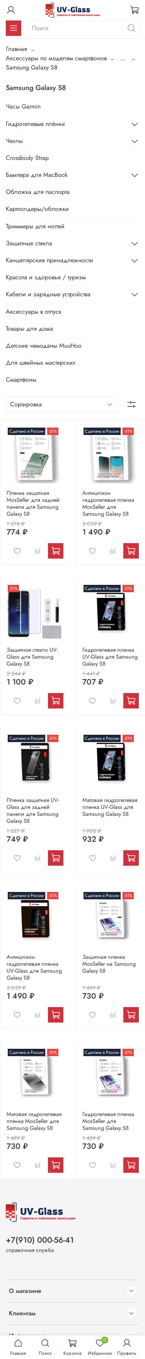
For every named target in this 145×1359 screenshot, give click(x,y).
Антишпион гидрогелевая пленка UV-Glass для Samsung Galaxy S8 (34, 967)
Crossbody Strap (27, 157)
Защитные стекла (29, 243)
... (123, 58)
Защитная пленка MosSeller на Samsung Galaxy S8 (109, 964)
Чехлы (14, 140)
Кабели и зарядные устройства (48, 294)
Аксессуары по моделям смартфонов (56, 58)
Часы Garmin (23, 106)
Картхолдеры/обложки (37, 208)
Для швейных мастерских (40, 362)
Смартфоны (21, 379)
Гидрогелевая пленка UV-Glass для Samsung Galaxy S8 (110, 657)
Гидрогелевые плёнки (35, 123)
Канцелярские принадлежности (49, 260)
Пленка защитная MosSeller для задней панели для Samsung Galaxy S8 (33, 503)
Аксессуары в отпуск (33, 311)
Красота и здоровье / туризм (46, 277)
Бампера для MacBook (37, 174)
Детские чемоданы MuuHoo (44, 345)
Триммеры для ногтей (35, 226)
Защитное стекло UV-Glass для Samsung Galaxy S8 (32, 657)
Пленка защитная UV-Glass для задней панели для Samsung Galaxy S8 (33, 810)
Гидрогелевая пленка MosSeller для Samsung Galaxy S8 (108, 1121)
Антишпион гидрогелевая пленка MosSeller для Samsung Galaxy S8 (108, 503)
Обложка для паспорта (38, 191)
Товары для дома (29, 328)
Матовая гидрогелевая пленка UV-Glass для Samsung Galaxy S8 (109, 807)
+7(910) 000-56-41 (40, 1240)
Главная (16, 48)
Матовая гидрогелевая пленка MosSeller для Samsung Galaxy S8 (34, 1121)
